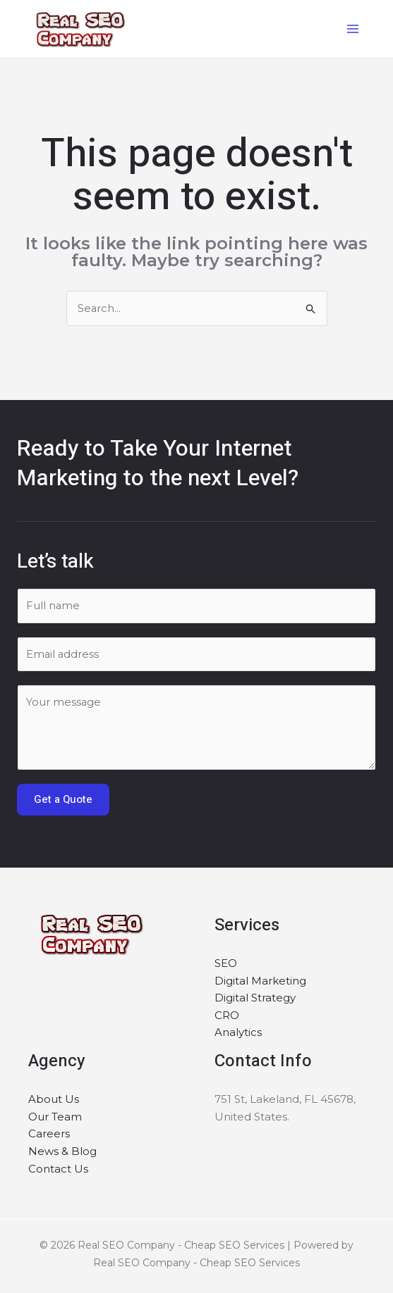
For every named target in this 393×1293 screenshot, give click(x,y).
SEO (225, 966)
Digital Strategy (255, 1000)
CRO (226, 1018)
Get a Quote (63, 802)
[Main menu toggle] (350, 29)
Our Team (55, 1119)
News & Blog (62, 1154)
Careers (49, 1137)
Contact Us (58, 1171)
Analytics (238, 1035)
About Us (53, 1101)
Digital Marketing (260, 982)
